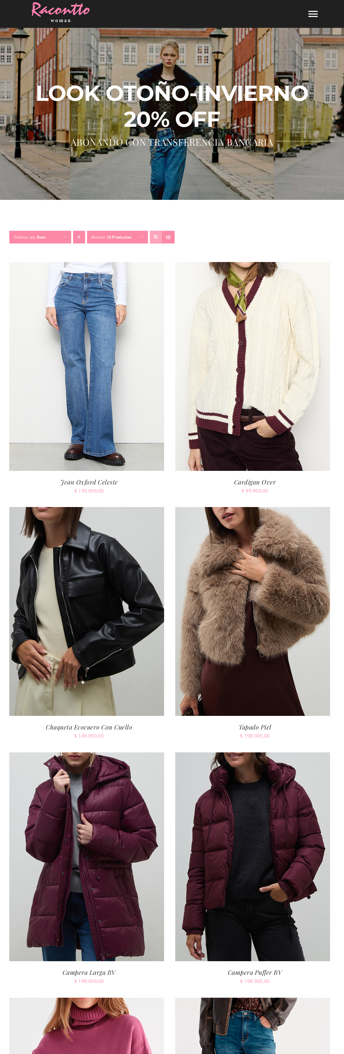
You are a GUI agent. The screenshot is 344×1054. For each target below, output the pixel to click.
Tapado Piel (255, 727)
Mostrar (111, 237)
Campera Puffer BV (255, 972)
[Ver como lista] (168, 237)
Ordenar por (30, 237)
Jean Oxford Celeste (89, 482)
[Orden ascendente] (79, 237)
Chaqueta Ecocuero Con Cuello (89, 727)
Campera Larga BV (89, 972)
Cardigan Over (255, 482)
